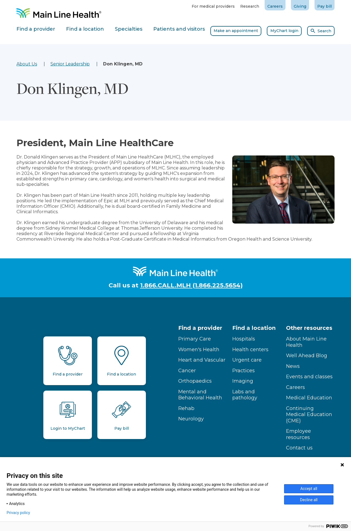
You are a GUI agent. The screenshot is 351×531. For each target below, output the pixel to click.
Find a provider (200, 328)
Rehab (186, 408)
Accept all (308, 488)
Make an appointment (236, 30)
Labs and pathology (244, 395)
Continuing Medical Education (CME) (309, 414)
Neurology (191, 419)
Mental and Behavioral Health (200, 395)
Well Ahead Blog (306, 356)
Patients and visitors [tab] (179, 29)
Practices (243, 371)
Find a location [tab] (85, 29)
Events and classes (309, 377)
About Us (26, 64)
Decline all (309, 500)
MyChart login (284, 30)
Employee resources (298, 434)
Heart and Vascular (201, 360)
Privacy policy (18, 512)
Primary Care (194, 339)
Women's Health (198, 350)
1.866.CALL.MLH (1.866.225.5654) (191, 285)
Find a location (254, 328)
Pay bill (324, 6)
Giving (300, 6)
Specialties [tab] (128, 29)
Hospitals (243, 339)
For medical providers (213, 6)
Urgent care (247, 360)
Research (249, 6)
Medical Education (309, 398)
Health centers (250, 350)
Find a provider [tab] (35, 29)
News (293, 366)
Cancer (187, 371)
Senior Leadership (70, 64)
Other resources (309, 328)
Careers (275, 6)
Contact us (299, 448)
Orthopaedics (195, 381)
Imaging (242, 381)
